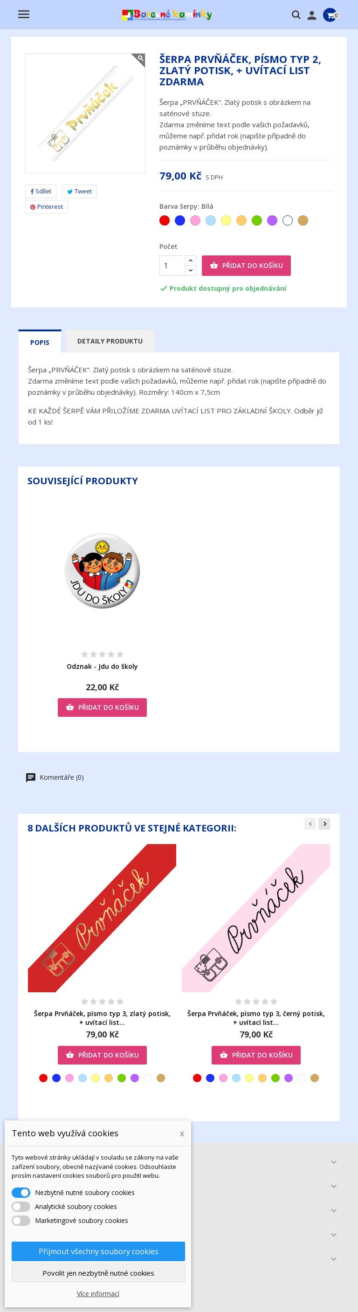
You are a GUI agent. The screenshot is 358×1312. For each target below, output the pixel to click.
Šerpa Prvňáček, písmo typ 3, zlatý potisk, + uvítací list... (102, 1018)
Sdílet (40, 191)
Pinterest (46, 206)
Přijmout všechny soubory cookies (98, 1251)
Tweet (79, 191)
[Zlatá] (304, 222)
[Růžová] (196, 222)
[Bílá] (288, 222)
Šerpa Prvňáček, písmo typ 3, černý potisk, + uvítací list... (256, 1018)
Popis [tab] (39, 342)
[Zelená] (257, 222)
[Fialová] (273, 222)
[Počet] (172, 265)
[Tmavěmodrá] (180, 222)
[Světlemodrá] (211, 222)
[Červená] (165, 222)
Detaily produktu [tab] (110, 341)
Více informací (98, 1293)
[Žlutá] (227, 222)
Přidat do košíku (246, 265)
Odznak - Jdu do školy (102, 666)
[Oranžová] (242, 222)
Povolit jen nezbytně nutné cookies (98, 1273)
